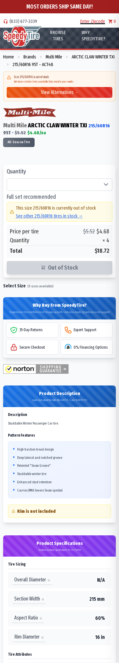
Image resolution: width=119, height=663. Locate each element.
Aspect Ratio (28, 618)
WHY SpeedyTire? (94, 36)
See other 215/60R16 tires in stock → (49, 216)
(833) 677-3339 (23, 21)
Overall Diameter (32, 580)
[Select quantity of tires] (59, 184)
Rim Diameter (29, 637)
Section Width (29, 599)
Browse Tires (58, 36)
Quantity (16, 171)
